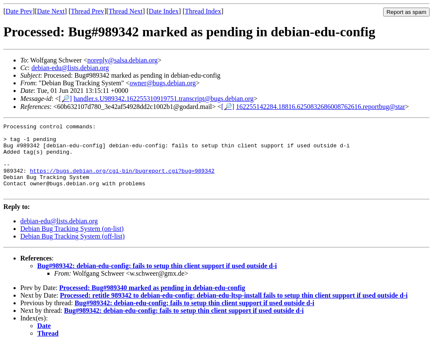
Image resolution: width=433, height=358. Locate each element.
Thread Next (126, 11)
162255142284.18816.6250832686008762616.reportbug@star (320, 106)
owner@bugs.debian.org (162, 83)
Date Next (51, 11)
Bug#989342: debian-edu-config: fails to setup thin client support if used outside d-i (157, 279)
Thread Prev (87, 11)
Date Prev (19, 11)
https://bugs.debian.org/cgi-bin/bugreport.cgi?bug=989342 (122, 180)
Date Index (164, 11)
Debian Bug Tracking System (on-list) (71, 242)
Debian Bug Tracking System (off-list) (72, 250)
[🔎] (65, 98)
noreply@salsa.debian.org (122, 60)
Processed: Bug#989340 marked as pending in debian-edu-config (152, 301)
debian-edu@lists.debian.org (70, 67)
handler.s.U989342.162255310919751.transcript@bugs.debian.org (164, 98)
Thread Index (203, 11)
